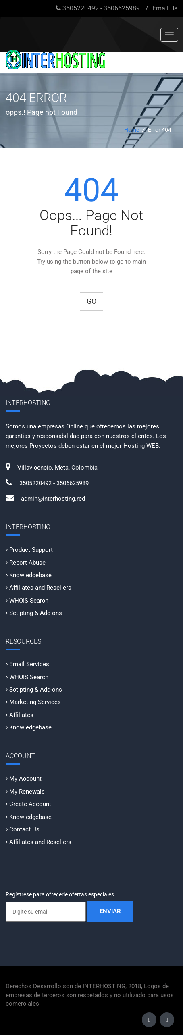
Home (131, 130)
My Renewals (27, 791)
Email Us (164, 8)
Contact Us (24, 829)
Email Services (29, 664)
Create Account (30, 804)
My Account (25, 778)
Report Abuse (27, 562)
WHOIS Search (28, 600)
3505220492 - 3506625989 (101, 8)
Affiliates (21, 715)
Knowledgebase (30, 575)
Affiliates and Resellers (40, 587)
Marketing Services (35, 702)
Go (91, 301)
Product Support (31, 549)
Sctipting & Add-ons (35, 613)
